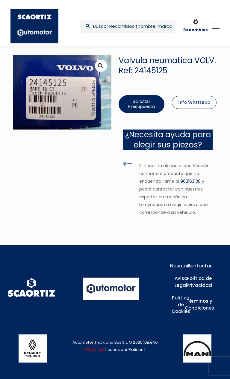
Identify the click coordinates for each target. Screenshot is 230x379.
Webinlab (95, 349)
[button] (101, 66)
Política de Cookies (181, 304)
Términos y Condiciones (199, 304)
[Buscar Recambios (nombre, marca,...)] (128, 26)
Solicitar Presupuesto (141, 104)
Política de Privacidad (199, 281)
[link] (33, 348)
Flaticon (135, 349)
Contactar (199, 266)
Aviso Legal (181, 281)
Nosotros (181, 266)
